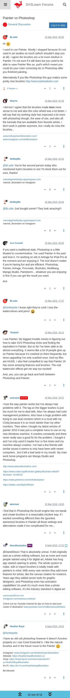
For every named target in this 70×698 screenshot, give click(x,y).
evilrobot (14, 388)
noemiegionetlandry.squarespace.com (22, 170)
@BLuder (8, 155)
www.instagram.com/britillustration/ (20, 130)
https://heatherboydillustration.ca (28, 646)
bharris (13, 91)
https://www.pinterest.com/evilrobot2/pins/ (23, 470)
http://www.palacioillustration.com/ (20, 457)
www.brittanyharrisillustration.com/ (20, 126)
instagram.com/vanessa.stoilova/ (19, 589)
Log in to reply (58, 15)
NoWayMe (15, 149)
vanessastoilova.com (13, 586)
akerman (14, 495)
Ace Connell (16, 233)
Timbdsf (14, 323)
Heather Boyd (17, 617)
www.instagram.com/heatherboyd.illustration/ (36, 643)
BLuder (14, 27)
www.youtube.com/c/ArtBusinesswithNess (44, 597)
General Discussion (19, 14)
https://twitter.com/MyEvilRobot (18, 475)
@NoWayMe (10, 297)
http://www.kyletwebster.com (42, 71)
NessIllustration (18, 536)
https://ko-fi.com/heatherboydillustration (29, 656)
